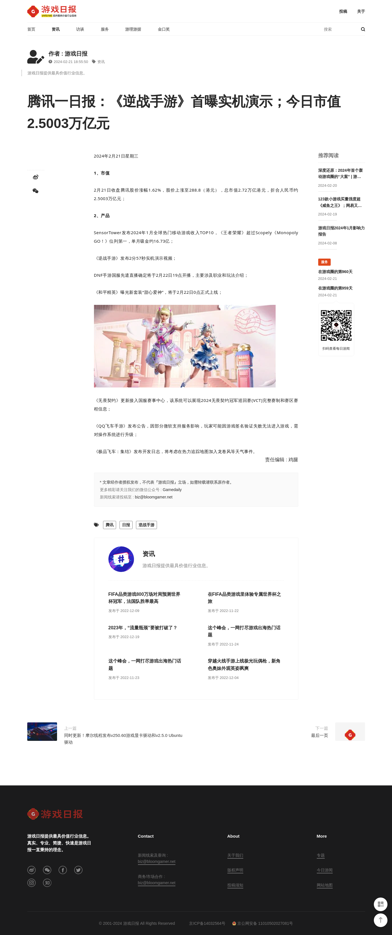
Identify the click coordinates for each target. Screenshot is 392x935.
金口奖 (164, 29)
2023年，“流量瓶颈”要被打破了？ (143, 627)
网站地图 (325, 885)
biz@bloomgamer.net (154, 497)
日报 (126, 525)
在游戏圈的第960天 (335, 271)
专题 (321, 855)
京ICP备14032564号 (207, 923)
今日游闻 (325, 870)
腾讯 (110, 525)
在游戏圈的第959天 (335, 288)
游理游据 (133, 29)
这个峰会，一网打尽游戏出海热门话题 (244, 631)
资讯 (56, 29)
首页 (31, 29)
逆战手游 (146, 525)
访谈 (80, 29)
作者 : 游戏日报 (68, 54)
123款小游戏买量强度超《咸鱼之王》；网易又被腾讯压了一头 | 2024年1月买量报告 (341, 203)
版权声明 (235, 870)
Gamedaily (172, 489)
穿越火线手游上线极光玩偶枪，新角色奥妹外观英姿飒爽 (244, 665)
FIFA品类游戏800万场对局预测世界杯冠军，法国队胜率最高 (144, 598)
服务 (105, 29)
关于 (361, 11)
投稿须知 (235, 885)
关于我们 (235, 855)
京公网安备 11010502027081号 (262, 923)
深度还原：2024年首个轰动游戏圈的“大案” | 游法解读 (340, 174)
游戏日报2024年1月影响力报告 (341, 231)
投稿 (343, 11)
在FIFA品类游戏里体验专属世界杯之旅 (244, 598)
